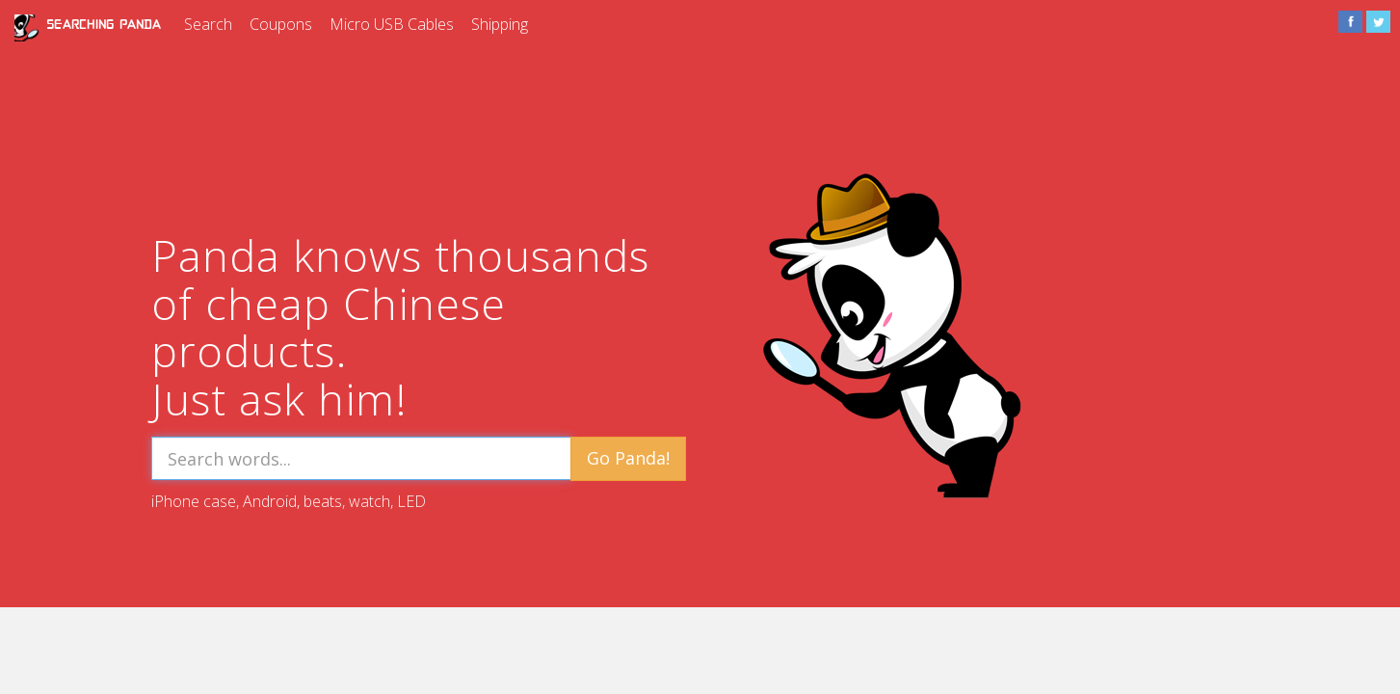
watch (369, 501)
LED (411, 501)
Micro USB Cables (392, 24)
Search (208, 24)
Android (270, 501)
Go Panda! (628, 457)
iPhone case (193, 501)
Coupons (281, 24)
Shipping (499, 24)
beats (323, 501)
